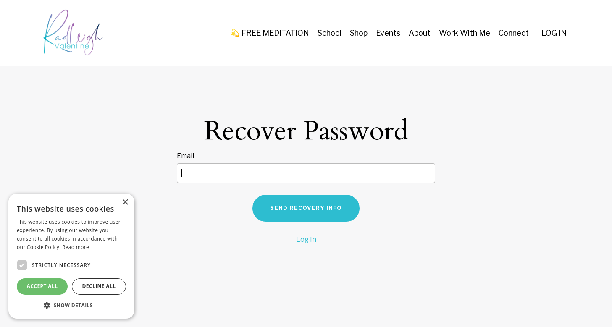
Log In (306, 239)
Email (185, 156)
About (420, 33)
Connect (514, 33)
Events (388, 33)
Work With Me (464, 33)
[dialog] (71, 256)
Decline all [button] (99, 286)
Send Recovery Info (306, 208)
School (329, 33)
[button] (71, 305)
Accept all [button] (42, 286)
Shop (359, 33)
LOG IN (554, 33)
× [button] (125, 202)
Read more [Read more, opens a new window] (75, 247)
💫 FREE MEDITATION (270, 33)
